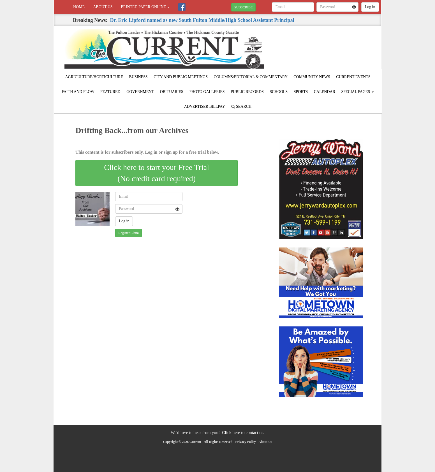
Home (79, 7)
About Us (102, 7)
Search (241, 106)
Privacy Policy (245, 442)
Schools (279, 92)
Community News (311, 77)
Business (138, 77)
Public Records (247, 92)
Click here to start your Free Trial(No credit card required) (156, 173)
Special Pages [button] (357, 92)
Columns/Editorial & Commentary (250, 77)
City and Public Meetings (181, 77)
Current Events (353, 77)
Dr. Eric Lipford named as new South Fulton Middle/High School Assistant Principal (202, 20)
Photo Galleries (207, 92)
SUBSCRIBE (243, 7)
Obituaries (171, 92)
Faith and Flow (78, 92)
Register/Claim (128, 233)
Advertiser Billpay (204, 106)
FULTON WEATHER (330, 46)
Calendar (324, 92)
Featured (110, 92)
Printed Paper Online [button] (145, 7)
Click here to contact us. (243, 432)
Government (140, 92)
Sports (301, 92)
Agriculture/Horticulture (94, 77)
